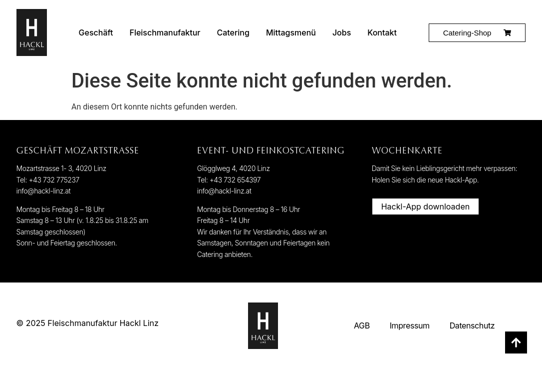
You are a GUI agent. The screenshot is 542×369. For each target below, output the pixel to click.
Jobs (341, 33)
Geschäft (96, 33)
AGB (362, 325)
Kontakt (382, 33)
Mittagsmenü (291, 33)
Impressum (410, 325)
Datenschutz (472, 325)
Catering (233, 33)
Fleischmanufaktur (164, 33)
